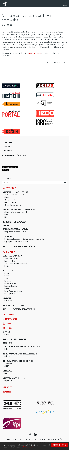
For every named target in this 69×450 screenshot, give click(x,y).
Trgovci (6, 278)
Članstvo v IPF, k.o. (10, 200)
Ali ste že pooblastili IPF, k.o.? (15, 192)
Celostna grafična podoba (14, 378)
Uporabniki (9, 252)
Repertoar (7, 343)
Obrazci (7, 197)
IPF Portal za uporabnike (13, 305)
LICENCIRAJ (9, 314)
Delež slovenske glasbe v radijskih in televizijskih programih (24, 239)
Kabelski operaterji (10, 283)
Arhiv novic (56, 62)
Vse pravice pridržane (55, 439)
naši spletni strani (35, 53)
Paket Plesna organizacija (13, 291)
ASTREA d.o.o (43, 439)
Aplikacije (7, 371)
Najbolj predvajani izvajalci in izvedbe (16, 241)
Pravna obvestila (10, 202)
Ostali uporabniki (10, 293)
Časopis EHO (8, 363)
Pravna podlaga (9, 261)
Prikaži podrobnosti (27, 447)
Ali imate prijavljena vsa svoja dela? (19, 209)
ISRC (5, 217)
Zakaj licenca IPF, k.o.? (12, 256)
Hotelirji (7, 288)
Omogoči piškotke (59, 445)
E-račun (7, 266)
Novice (7, 387)
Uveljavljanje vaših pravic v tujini (15, 232)
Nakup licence (9, 271)
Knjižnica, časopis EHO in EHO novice (18, 361)
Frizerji (6, 273)
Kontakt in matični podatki (15, 155)
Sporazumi (7, 298)
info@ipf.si (7, 150)
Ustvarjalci (9, 188)
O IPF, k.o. (6, 332)
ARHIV (6, 366)
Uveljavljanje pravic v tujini (15, 229)
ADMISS (6, 225)
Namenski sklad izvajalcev (14, 222)
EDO (5, 373)
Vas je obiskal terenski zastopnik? (15, 263)
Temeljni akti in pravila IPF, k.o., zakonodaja (21, 346)
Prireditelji (7, 281)
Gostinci (7, 276)
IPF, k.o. (7, 328)
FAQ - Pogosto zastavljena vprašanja (19, 246)
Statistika (7, 236)
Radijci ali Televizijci (10, 286)
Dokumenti (8, 301)
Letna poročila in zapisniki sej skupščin (20, 354)
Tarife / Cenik (10, 319)
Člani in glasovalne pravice (13, 205)
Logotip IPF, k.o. (9, 380)
